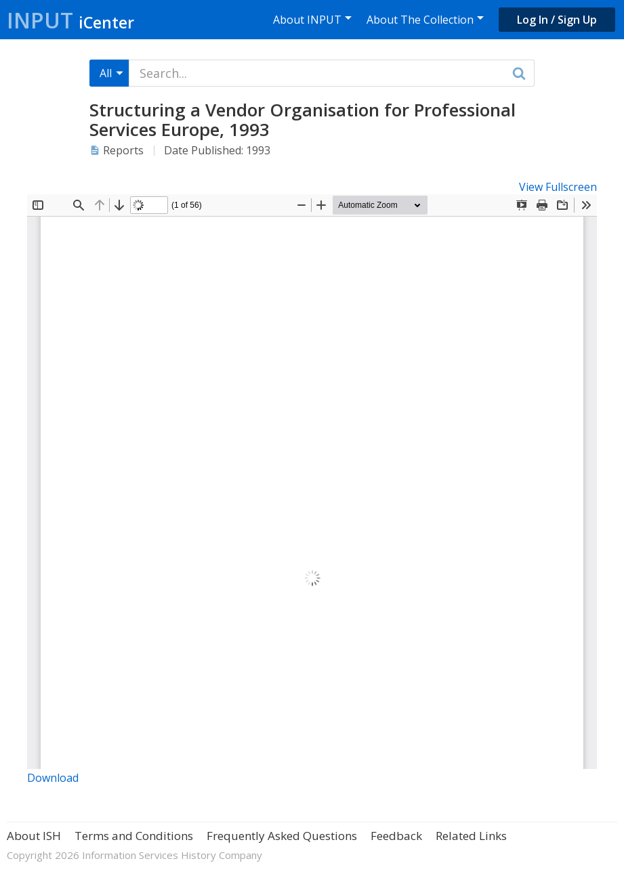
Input (70, 20)
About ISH (34, 835)
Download (53, 777)
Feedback (396, 835)
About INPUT (307, 19)
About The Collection (420, 19)
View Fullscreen (558, 186)
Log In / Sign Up (557, 19)
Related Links (471, 835)
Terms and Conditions (134, 835)
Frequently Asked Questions (282, 835)
